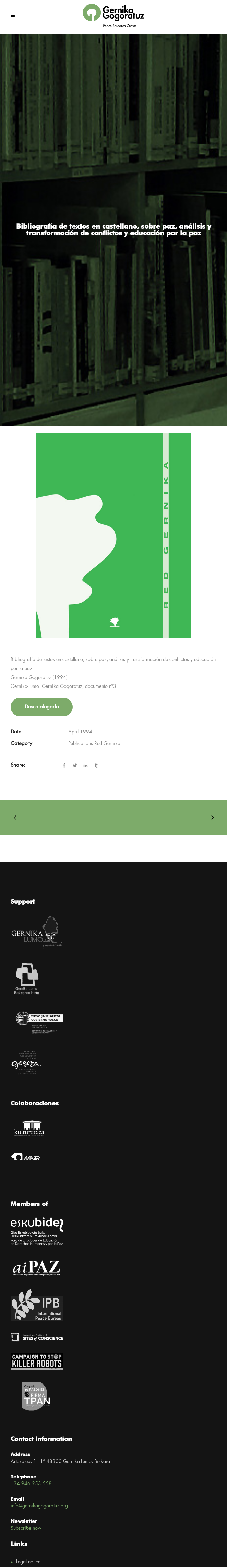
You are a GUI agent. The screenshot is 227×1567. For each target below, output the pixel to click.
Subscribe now (26, 1528)
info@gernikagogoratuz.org (39, 1506)
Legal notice (28, 1562)
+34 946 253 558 (31, 1484)
